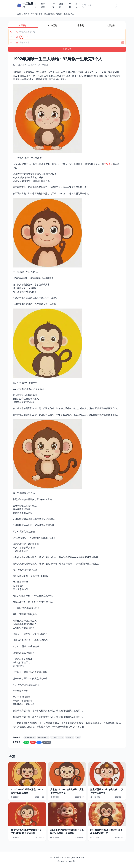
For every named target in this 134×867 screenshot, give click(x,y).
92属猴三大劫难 (57, 737)
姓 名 (14, 31)
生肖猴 (26, 13)
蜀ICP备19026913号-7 (67, 861)
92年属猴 (69, 737)
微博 (32, 742)
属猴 (78, 737)
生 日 (14, 42)
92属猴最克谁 (43, 737)
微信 (26, 742)
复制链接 (47, 742)
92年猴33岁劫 (30, 737)
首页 (19, 13)
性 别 (14, 37)
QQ (39, 742)
